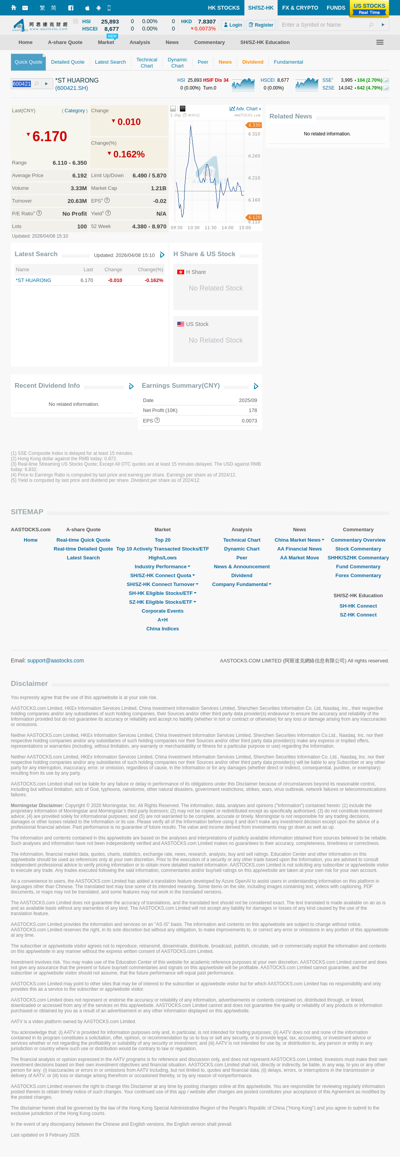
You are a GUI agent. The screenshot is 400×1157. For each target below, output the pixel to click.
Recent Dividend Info (47, 385)
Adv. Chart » (248, 108)
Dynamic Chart (242, 549)
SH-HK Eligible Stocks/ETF (163, 593)
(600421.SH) (71, 87)
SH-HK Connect (358, 606)
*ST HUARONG (33, 280)
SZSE (328, 88)
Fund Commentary (358, 566)
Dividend (242, 575)
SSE (327, 80)
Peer (241, 558)
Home (30, 540)
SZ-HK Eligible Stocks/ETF (162, 602)
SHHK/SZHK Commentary (358, 558)
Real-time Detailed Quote (83, 549)
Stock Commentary (358, 549)
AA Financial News (299, 549)
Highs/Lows (163, 558)
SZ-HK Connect (358, 615)
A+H (163, 620)
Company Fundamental (242, 584)
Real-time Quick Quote (83, 540)
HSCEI (268, 80)
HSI (181, 80)
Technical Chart (242, 540)
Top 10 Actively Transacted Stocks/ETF (162, 549)
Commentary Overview (358, 540)
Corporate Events (162, 611)
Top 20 (163, 540)
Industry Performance (162, 566)
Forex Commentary (358, 575)
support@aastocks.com (55, 660)
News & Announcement (242, 566)
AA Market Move (299, 558)
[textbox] (333, 25)
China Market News (299, 540)
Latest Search (36, 254)
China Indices (162, 629)
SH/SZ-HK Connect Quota (162, 575)
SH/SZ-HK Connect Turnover (162, 584)
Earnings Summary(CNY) (181, 385)
